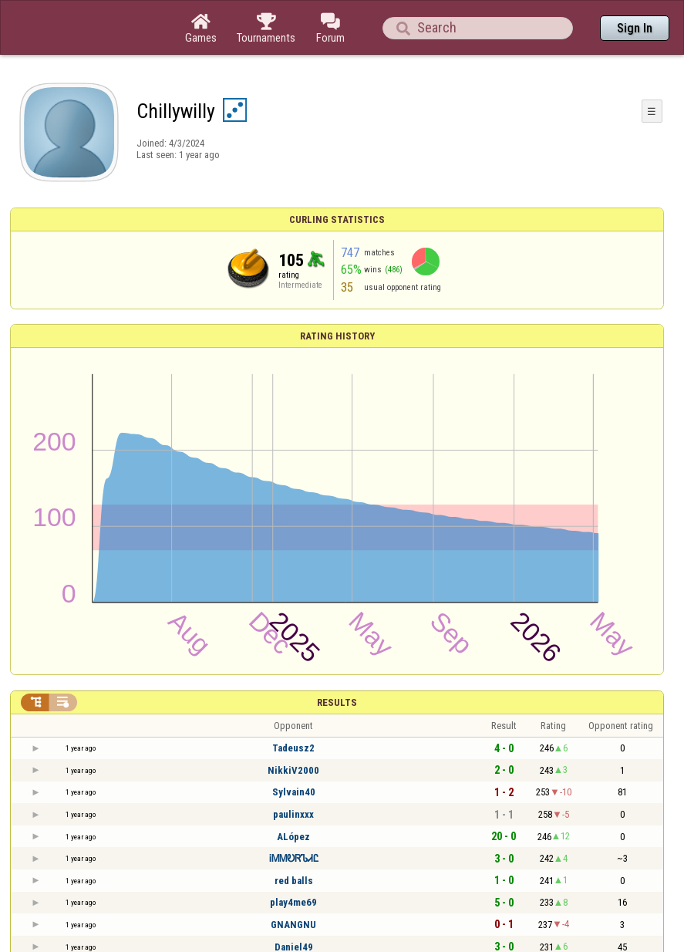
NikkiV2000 (293, 770)
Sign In (634, 28)
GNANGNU (293, 924)
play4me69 (293, 902)
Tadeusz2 (293, 748)
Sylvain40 (293, 792)
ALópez (293, 836)
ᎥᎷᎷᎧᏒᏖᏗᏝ (293, 858)
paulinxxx (293, 814)
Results (337, 702)
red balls (294, 880)
